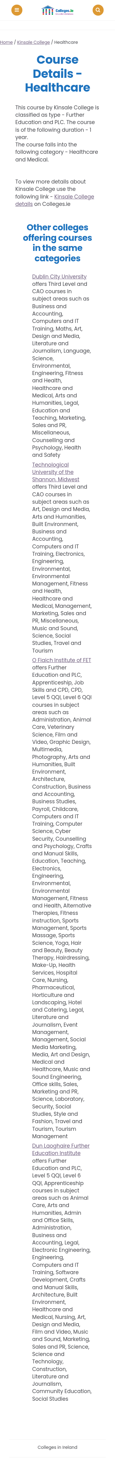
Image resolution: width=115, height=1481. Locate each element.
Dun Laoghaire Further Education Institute (61, 1149)
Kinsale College (33, 42)
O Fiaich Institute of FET (61, 660)
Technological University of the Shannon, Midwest (55, 472)
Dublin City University (59, 276)
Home (6, 42)
